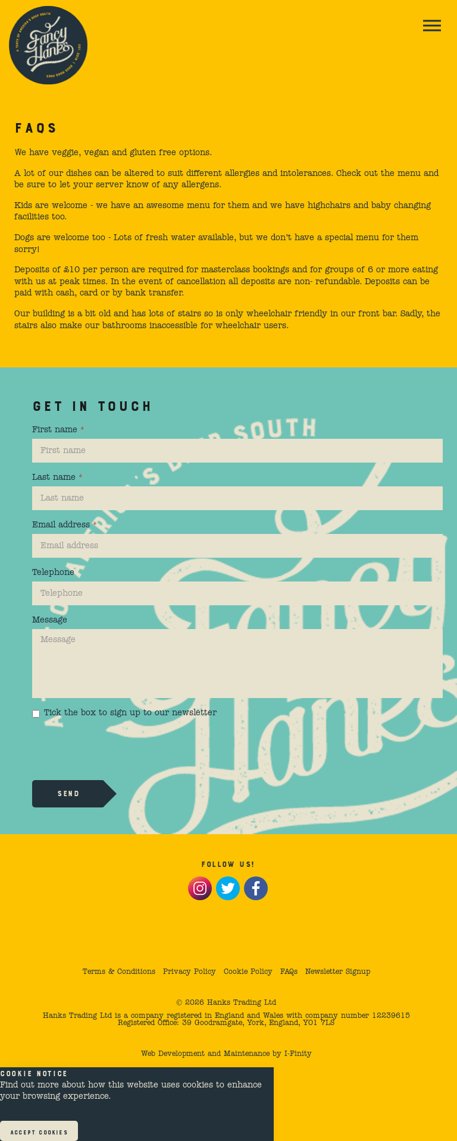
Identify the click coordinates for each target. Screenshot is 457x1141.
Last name (57, 477)
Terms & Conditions (119, 972)
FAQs (289, 972)
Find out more (29, 1085)
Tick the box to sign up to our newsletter (124, 713)
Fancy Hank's (48, 45)
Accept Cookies (39, 1131)
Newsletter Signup (337, 972)
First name (58, 430)
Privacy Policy (189, 972)
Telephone (53, 572)
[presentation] (122, 748)
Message (49, 620)
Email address (64, 525)
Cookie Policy (248, 972)
